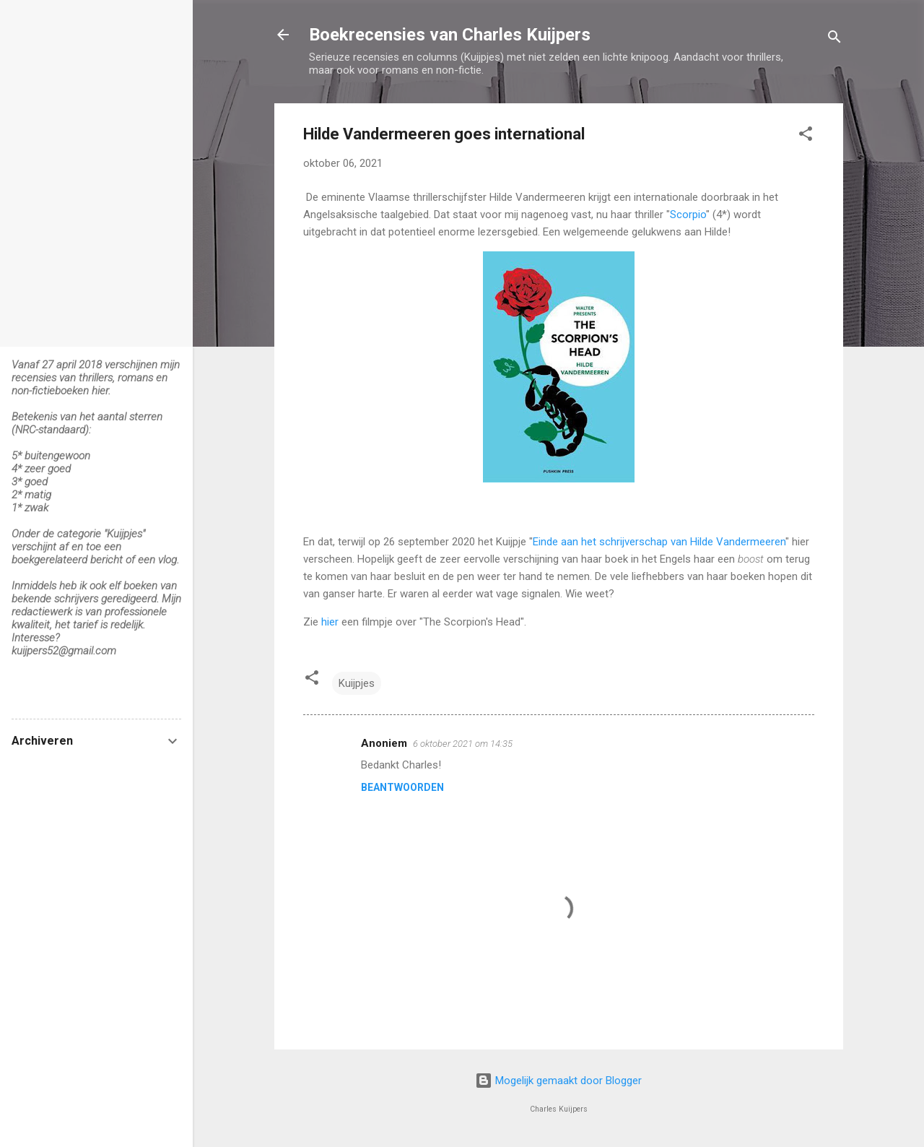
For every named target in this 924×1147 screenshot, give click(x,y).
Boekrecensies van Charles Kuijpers (449, 35)
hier (330, 621)
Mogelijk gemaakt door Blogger (558, 1080)
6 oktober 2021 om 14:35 (463, 743)
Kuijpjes (357, 683)
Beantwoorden (402, 787)
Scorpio (688, 214)
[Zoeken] (834, 39)
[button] (805, 136)
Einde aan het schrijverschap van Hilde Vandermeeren (659, 541)
